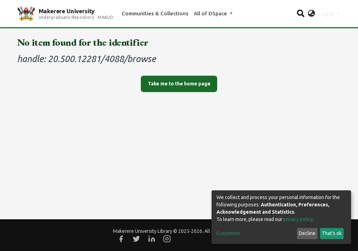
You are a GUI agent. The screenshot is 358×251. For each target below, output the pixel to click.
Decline (307, 233)
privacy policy (298, 219)
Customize (228, 233)
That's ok (332, 233)
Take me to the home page (179, 83)
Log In (327, 13)
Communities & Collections (155, 13)
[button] (311, 13)
